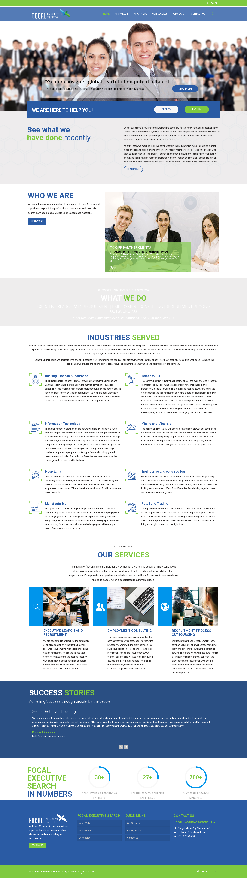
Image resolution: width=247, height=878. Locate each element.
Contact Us (132, 837)
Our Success (133, 823)
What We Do (85, 823)
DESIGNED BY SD (89, 871)
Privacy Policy (134, 830)
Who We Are (85, 830)
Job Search (84, 837)
